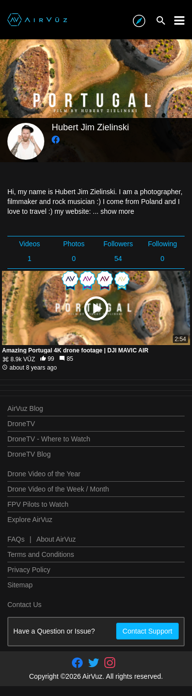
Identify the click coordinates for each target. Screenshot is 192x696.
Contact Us (24, 605)
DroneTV (21, 424)
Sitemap (19, 585)
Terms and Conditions (40, 554)
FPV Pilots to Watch (37, 504)
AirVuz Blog (25, 408)
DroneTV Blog (29, 454)
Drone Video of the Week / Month (58, 489)
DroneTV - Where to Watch (48, 439)
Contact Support (147, 631)
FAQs (16, 539)
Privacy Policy (28, 570)
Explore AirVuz (29, 519)
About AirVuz (56, 539)
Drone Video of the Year (43, 474)
